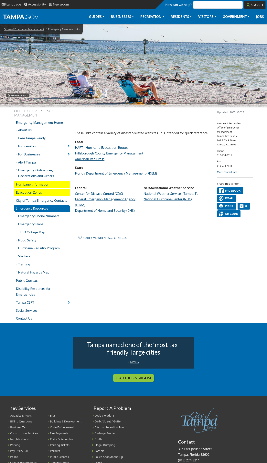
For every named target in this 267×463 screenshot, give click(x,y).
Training (24, 264)
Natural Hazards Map (33, 272)
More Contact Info (227, 172)
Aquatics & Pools (21, 415)
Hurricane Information (32, 184)
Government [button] (235, 16)
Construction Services (24, 433)
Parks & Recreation (62, 439)
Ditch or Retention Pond (109, 427)
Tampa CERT (25, 302)
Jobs (260, 16)
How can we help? (178, 5)
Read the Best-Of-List (134, 378)
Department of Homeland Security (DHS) (105, 210)
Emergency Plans (30, 224)
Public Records (59, 457)
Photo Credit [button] (18, 95)
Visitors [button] (205, 16)
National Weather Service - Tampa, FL (171, 193)
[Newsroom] (58, 4)
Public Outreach (28, 280)
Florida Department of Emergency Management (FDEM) (116, 173)
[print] (226, 206)
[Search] (254, 5)
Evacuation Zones (29, 192)
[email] (226, 198)
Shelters (24, 256)
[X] (244, 206)
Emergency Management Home (39, 122)
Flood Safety (27, 240)
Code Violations (104, 415)
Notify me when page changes (102, 238)
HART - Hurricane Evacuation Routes (101, 147)
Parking (15, 445)
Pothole (99, 451)
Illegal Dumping (104, 445)
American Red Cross (89, 159)
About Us (25, 130)
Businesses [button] (121, 16)
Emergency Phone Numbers (38, 216)
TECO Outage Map (31, 232)
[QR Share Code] (228, 213)
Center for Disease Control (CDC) (99, 193)
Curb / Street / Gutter (108, 421)
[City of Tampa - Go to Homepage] (20, 16)
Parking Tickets (59, 445)
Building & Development (65, 421)
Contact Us (24, 318)
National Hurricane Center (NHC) (168, 199)
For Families (27, 146)
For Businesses (29, 154)
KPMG (134, 362)
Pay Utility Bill (19, 451)
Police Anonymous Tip (108, 457)
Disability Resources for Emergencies (33, 291)
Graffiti (98, 439)
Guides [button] (95, 16)
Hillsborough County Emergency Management (109, 153)
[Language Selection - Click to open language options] (11, 4)
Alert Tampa (27, 162)
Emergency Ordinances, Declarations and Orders (36, 173)
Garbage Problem (105, 433)
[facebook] (230, 190)
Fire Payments (59, 433)
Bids (53, 415)
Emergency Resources (32, 208)
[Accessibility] (35, 4)
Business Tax (18, 427)
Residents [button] (180, 16)
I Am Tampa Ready (31, 138)
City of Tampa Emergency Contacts (41, 200)
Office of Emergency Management (24, 29)
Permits (55, 451)
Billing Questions (21, 421)
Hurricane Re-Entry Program (39, 248)
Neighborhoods (20, 439)
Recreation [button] (150, 16)
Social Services (26, 310)
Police (14, 457)
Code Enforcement (62, 427)
